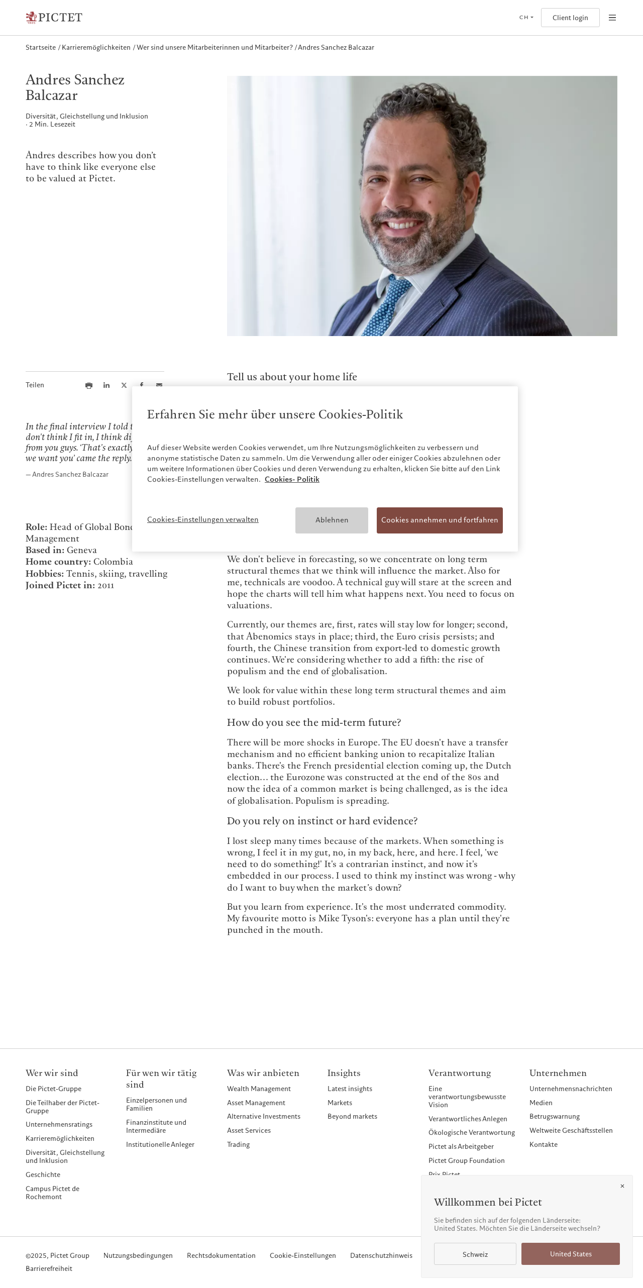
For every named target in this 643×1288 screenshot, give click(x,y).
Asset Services (249, 1130)
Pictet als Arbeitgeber (461, 1146)
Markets (340, 1102)
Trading (238, 1144)
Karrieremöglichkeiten (60, 1138)
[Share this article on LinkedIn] (106, 385)
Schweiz (475, 1254)
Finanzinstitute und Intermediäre (156, 1126)
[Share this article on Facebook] (142, 385)
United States (571, 1254)
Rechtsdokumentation (221, 1256)
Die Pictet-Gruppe (53, 1088)
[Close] (622, 1186)
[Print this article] (89, 385)
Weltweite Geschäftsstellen (571, 1130)
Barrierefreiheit (49, 1269)
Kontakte (543, 1144)
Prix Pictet (444, 1174)
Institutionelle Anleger (160, 1144)
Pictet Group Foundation (466, 1160)
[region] (325, 469)
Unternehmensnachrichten (570, 1088)
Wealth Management (259, 1088)
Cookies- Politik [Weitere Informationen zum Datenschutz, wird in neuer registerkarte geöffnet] (292, 479)
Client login (570, 18)
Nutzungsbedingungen (138, 1256)
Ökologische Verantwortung (471, 1132)
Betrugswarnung (554, 1116)
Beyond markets (352, 1116)
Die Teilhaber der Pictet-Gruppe (62, 1106)
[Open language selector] (526, 18)
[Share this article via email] (159, 385)
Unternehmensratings (59, 1124)
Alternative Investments (263, 1116)
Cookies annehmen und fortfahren (439, 520)
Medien (541, 1102)
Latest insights (350, 1088)
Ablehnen (332, 520)
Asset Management (256, 1102)
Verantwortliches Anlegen (467, 1118)
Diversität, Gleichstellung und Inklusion (65, 1156)
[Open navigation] (612, 17)
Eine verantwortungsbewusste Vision (467, 1096)
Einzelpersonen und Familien (156, 1104)
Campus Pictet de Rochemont (52, 1192)
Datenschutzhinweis (381, 1256)
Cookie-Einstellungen (303, 1256)
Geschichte (43, 1174)
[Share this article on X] (124, 385)
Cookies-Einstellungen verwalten (203, 519)
